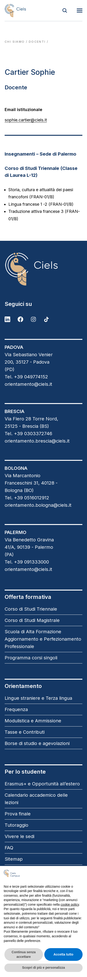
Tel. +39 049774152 (26, 377)
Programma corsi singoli (31, 657)
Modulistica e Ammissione (33, 721)
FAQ (9, 847)
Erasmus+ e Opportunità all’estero (42, 784)
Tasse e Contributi (25, 732)
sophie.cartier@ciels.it (26, 120)
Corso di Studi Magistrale (32, 620)
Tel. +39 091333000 (27, 562)
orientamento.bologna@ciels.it (38, 505)
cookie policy (70, 904)
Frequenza (16, 709)
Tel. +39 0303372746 (28, 433)
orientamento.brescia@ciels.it (37, 441)
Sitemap (14, 859)
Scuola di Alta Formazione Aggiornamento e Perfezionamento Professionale (43, 639)
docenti (37, 41)
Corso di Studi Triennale (31, 609)
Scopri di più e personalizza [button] (43, 967)
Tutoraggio (16, 825)
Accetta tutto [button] (63, 954)
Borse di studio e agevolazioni (37, 743)
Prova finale (18, 814)
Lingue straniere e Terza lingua (38, 698)
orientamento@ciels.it (28, 384)
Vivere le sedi (19, 836)
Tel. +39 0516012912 (27, 498)
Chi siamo (15, 41)
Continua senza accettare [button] (23, 954)
